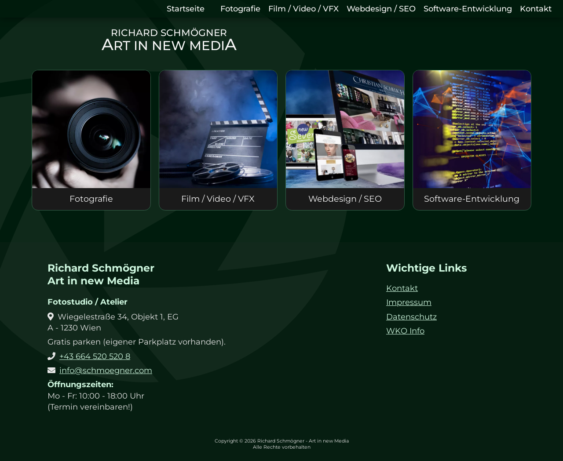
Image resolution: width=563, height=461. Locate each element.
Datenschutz (411, 317)
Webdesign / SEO (381, 9)
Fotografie (240, 9)
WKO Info (405, 331)
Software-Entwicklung (468, 9)
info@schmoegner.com (105, 370)
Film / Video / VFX (303, 9)
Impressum (408, 302)
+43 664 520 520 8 (94, 356)
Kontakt (536, 9)
